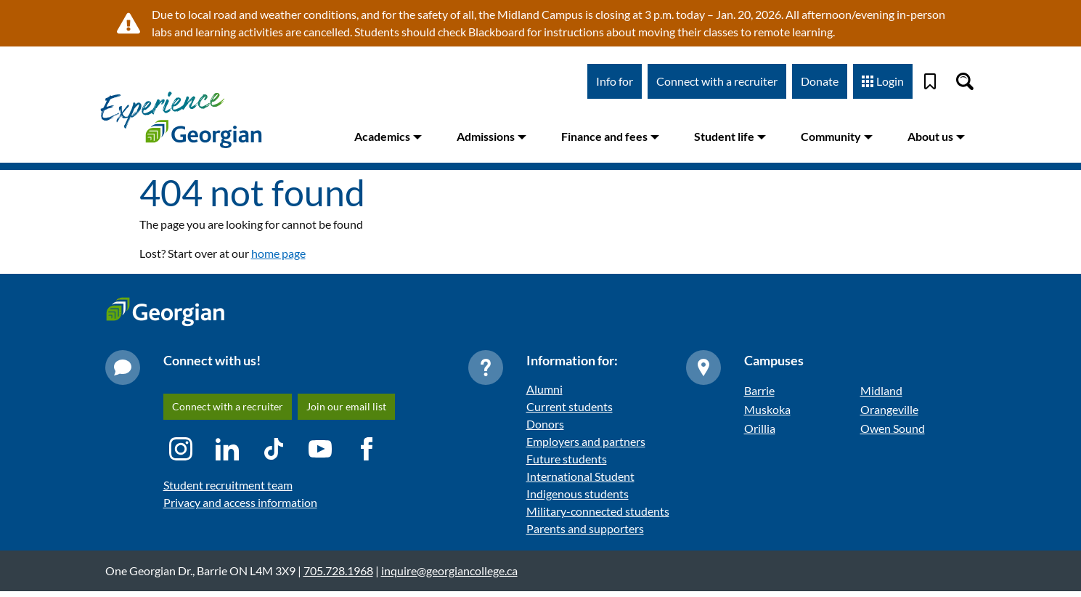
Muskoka (767, 409)
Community (837, 136)
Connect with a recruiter (717, 81)
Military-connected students (597, 511)
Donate (820, 81)
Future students (566, 459)
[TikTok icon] (273, 448)
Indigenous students (577, 493)
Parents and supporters (585, 528)
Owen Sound (892, 428)
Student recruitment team (228, 485)
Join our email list (346, 406)
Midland (881, 390)
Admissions (491, 136)
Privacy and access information (240, 502)
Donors (545, 424)
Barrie (759, 390)
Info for (614, 81)
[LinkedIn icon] (227, 448)
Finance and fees (610, 136)
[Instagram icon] (180, 448)
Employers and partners (585, 441)
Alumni (544, 389)
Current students (569, 406)
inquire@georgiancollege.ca (449, 570)
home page (278, 253)
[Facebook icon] (366, 448)
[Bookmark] (930, 81)
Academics (388, 136)
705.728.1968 (338, 570)
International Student (580, 476)
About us (936, 136)
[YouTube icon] (320, 448)
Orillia (759, 428)
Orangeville (889, 409)
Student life (730, 136)
